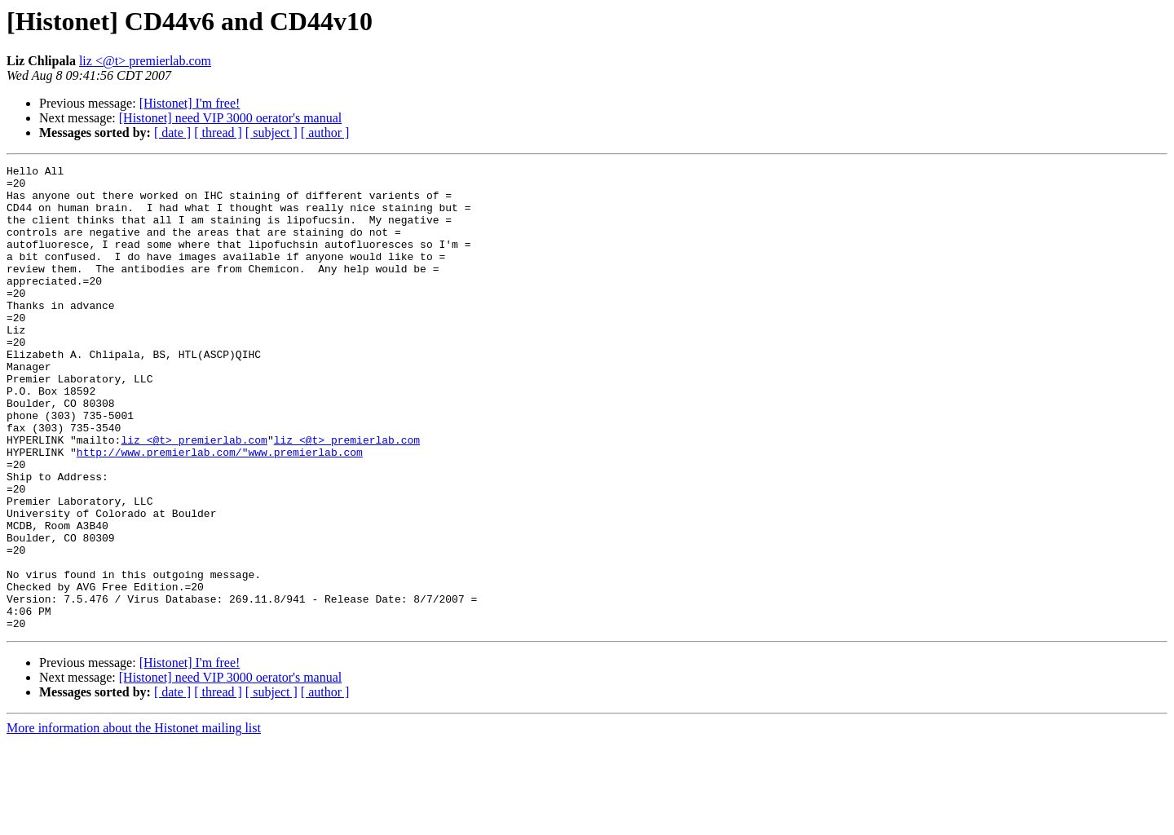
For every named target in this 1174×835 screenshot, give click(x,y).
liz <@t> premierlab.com (145, 61)
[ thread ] (218, 132)
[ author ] (325, 132)
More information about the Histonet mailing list (134, 821)
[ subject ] (271, 132)
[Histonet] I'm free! (190, 103)
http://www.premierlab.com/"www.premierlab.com (220, 510)
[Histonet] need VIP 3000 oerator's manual (230, 118)
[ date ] (172, 132)
